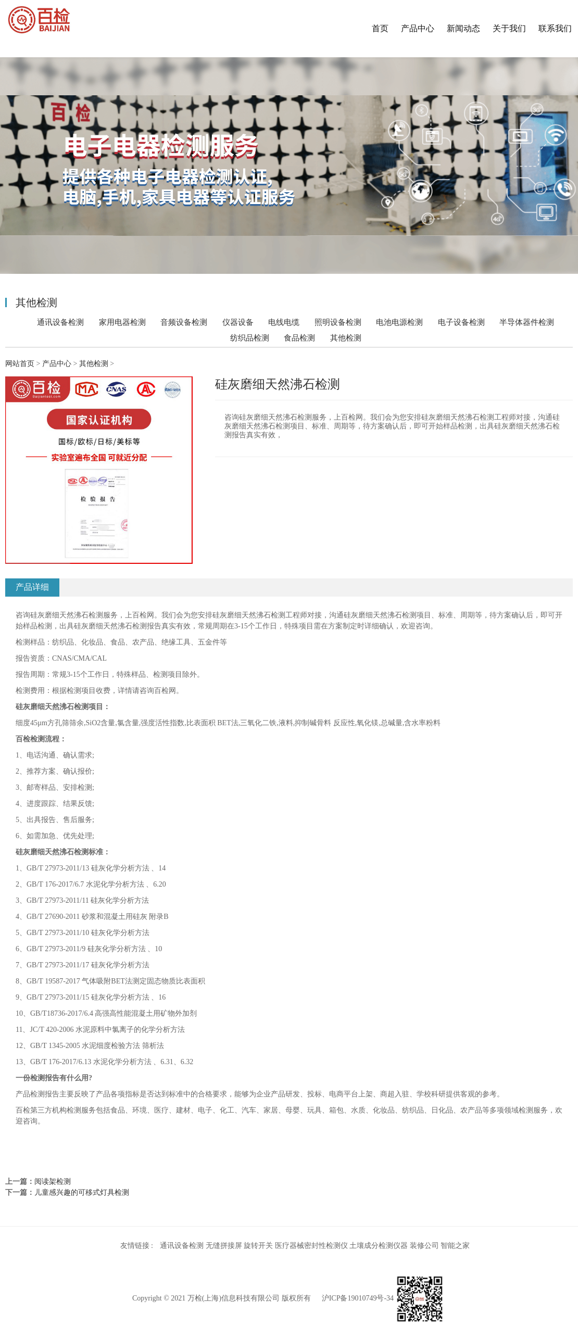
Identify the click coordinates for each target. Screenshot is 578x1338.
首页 (380, 28)
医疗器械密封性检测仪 (311, 1245)
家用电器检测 (122, 322)
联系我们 (555, 28)
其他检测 (345, 338)
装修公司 (424, 1245)
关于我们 (509, 28)
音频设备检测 (183, 322)
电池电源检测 (399, 322)
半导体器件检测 (526, 322)
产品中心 (417, 28)
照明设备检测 (338, 322)
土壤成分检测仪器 (378, 1245)
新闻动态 (463, 28)
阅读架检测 (52, 1181)
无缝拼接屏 (224, 1245)
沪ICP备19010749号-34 (358, 1298)
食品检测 (299, 337)
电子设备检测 (461, 322)
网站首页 (19, 364)
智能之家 (455, 1245)
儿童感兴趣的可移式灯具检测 (81, 1192)
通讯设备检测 (60, 322)
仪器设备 (238, 322)
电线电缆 (283, 322)
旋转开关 (258, 1245)
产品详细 (32, 587)
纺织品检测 (249, 337)
